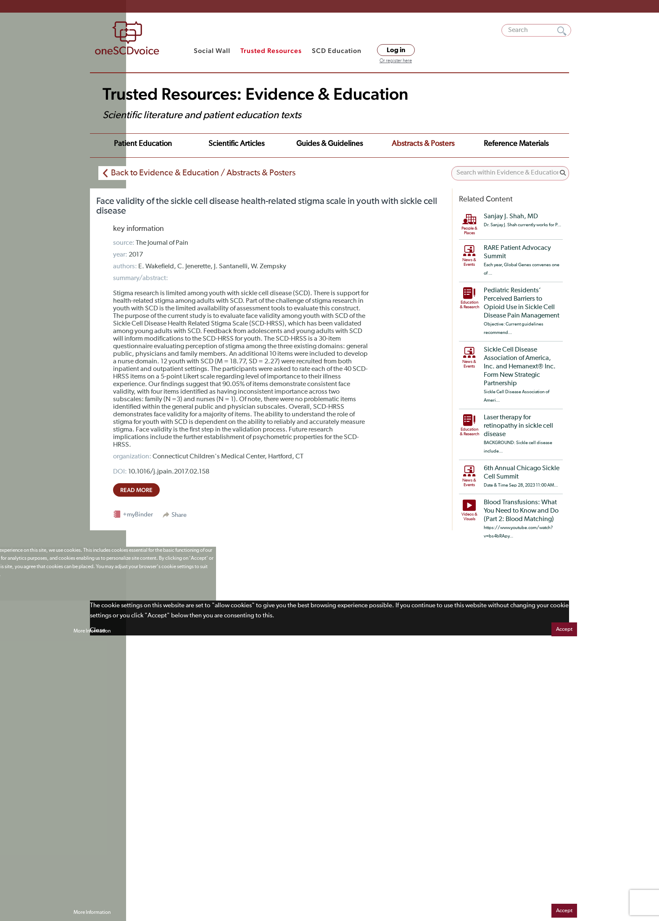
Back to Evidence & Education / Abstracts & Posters (203, 170)
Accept (564, 626)
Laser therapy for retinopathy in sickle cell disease (518, 423)
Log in (396, 50)
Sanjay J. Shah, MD (511, 213)
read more (136, 487)
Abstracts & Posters (354, 144)
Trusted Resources (271, 51)
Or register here (396, 61)
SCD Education (336, 51)
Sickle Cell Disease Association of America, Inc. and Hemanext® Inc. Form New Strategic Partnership (520, 364)
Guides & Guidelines (276, 144)
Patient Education (132, 144)
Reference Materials (431, 144)
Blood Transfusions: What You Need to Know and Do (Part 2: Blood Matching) (521, 508)
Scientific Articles (202, 144)
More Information (92, 628)
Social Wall (212, 51)
